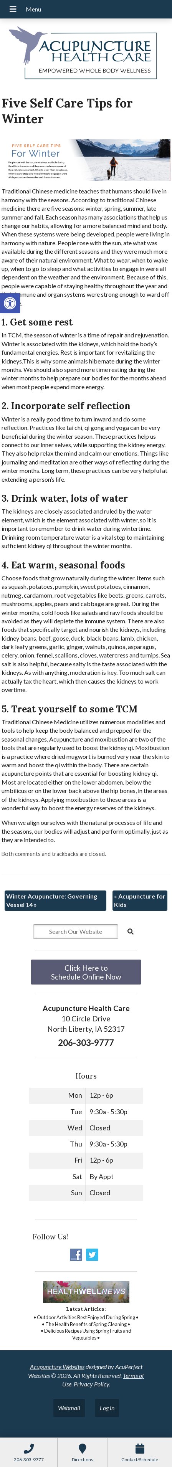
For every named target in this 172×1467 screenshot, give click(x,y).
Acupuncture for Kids (139, 900)
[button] (10, 303)
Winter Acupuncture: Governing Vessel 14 (51, 900)
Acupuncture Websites (57, 1366)
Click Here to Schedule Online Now (86, 972)
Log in (107, 1407)
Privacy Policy (91, 1384)
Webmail (69, 1407)
